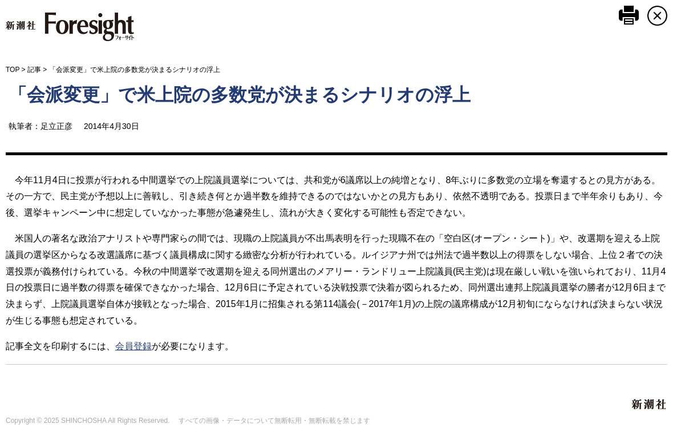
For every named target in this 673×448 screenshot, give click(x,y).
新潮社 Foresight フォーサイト (70, 27)
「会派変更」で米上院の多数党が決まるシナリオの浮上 (240, 94)
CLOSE (657, 16)
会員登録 (133, 346)
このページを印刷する (629, 15)
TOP (12, 70)
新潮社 (649, 404)
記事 (34, 70)
